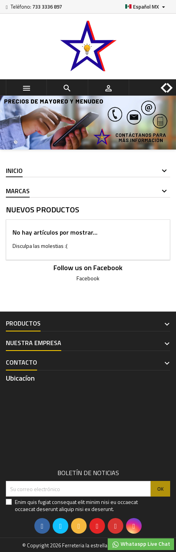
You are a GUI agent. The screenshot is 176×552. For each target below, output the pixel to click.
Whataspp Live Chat (141, 544)
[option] (88, 123)
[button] (158, 82)
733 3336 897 (47, 7)
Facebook (88, 278)
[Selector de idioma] (146, 6)
